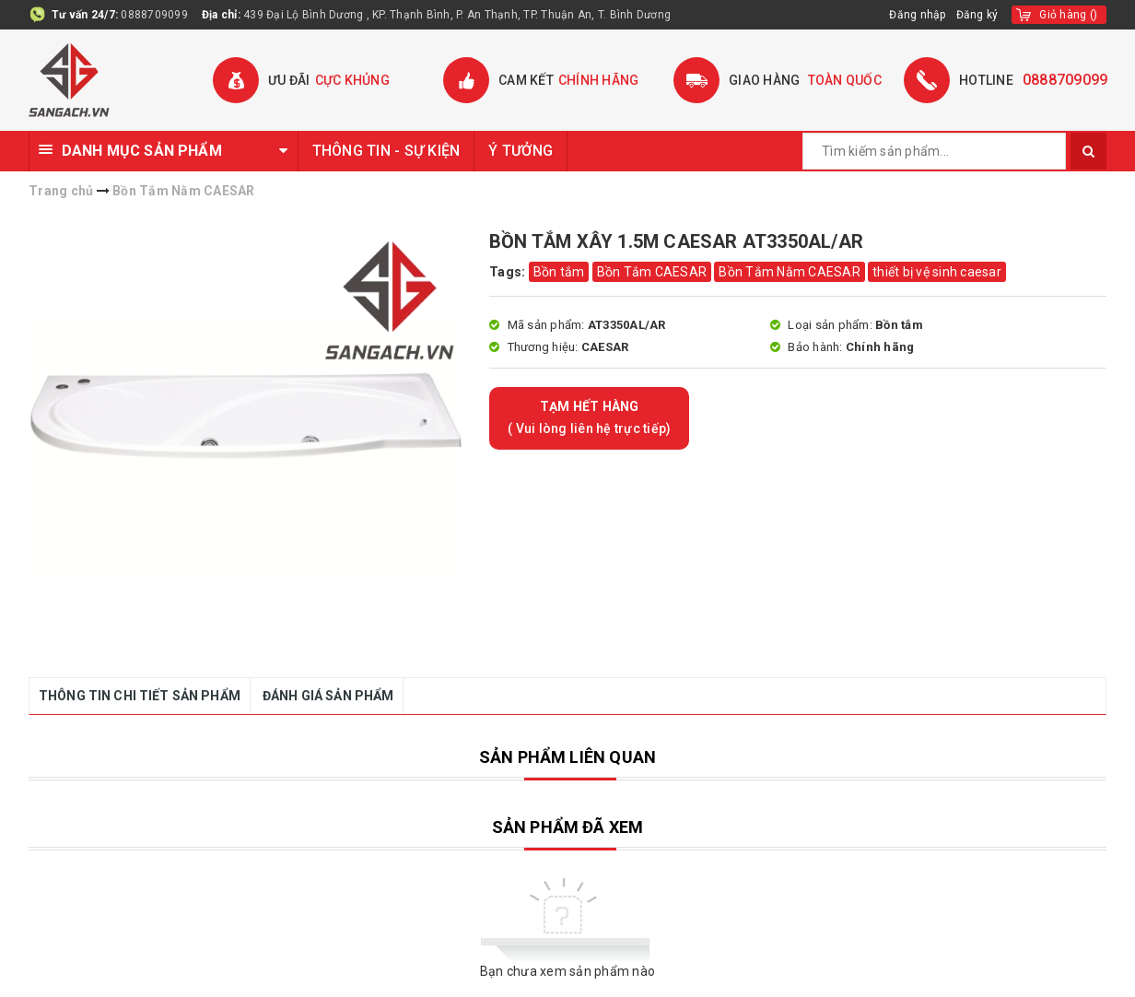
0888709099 (154, 14)
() (1068, 14)
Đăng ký (977, 14)
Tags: (509, 271)
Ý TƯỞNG (520, 150)
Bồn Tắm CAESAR (652, 271)
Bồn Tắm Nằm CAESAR (789, 271)
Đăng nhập (918, 14)
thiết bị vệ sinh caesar (936, 271)
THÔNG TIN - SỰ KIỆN (386, 150)
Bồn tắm (559, 271)
